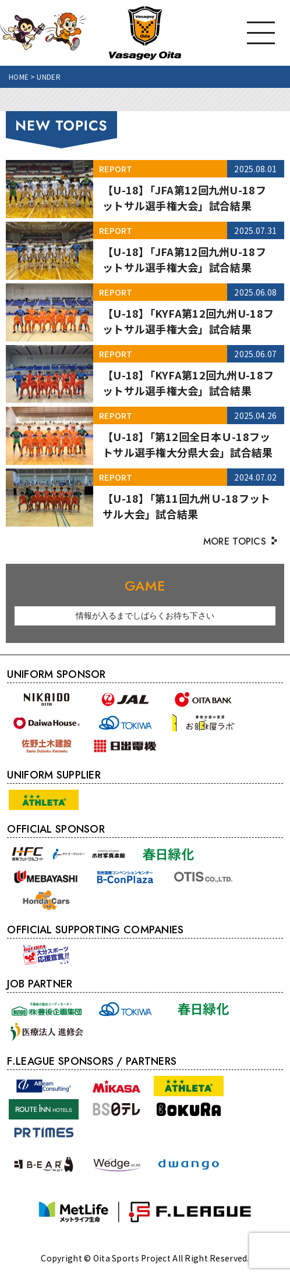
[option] (145, 615)
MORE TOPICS (234, 541)
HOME (19, 76)
